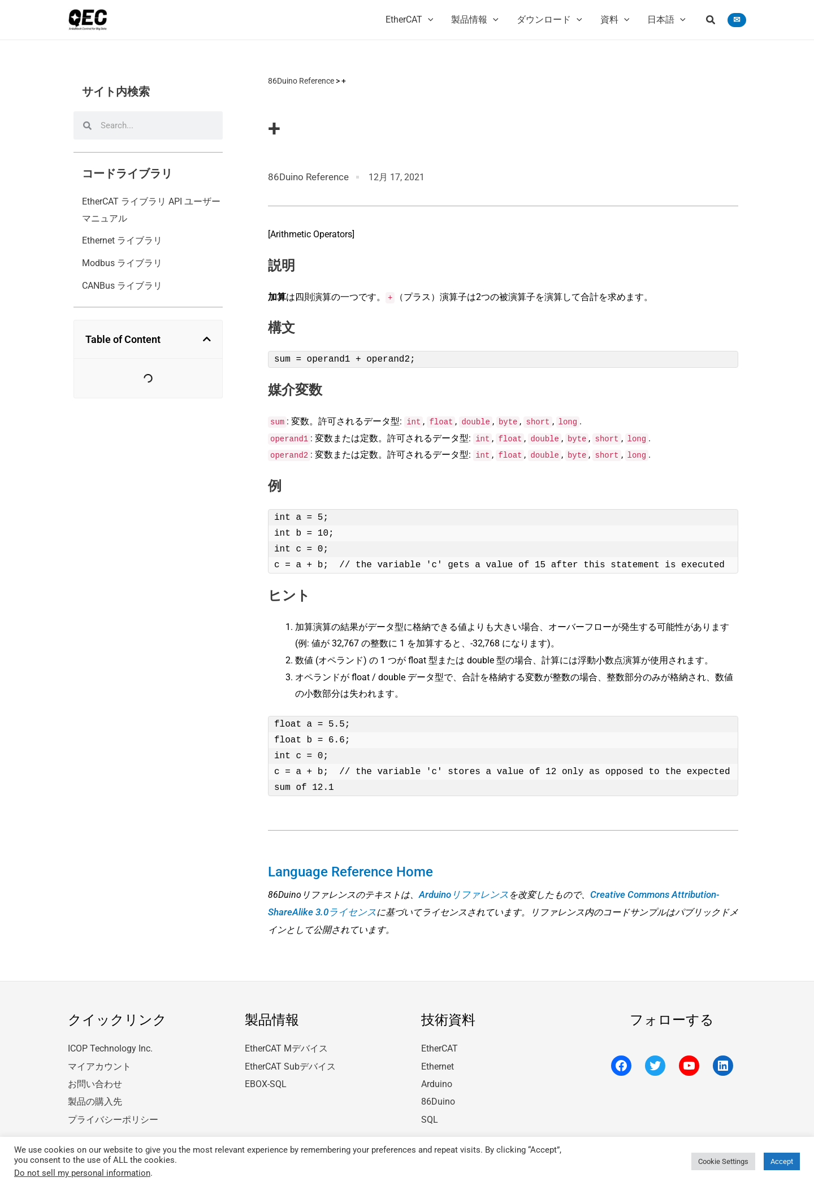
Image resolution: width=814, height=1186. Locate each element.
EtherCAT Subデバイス (290, 1059)
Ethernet (437, 1059)
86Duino (438, 1092)
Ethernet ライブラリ (122, 240)
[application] (428, 20)
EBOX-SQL (266, 1075)
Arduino (436, 1075)
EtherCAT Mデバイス (286, 1042)
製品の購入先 (95, 1092)
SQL (429, 1109)
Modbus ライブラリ (122, 263)
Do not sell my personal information (82, 1173)
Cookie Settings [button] (723, 1161)
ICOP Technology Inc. (110, 1042)
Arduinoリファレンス (461, 890)
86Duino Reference (301, 80)
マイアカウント (99, 1059)
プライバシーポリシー (113, 1109)
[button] (711, 21)
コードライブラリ (127, 173)
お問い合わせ (95, 1075)
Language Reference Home (343, 869)
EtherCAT (439, 1042)
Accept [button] (781, 1161)
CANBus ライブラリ (122, 285)
